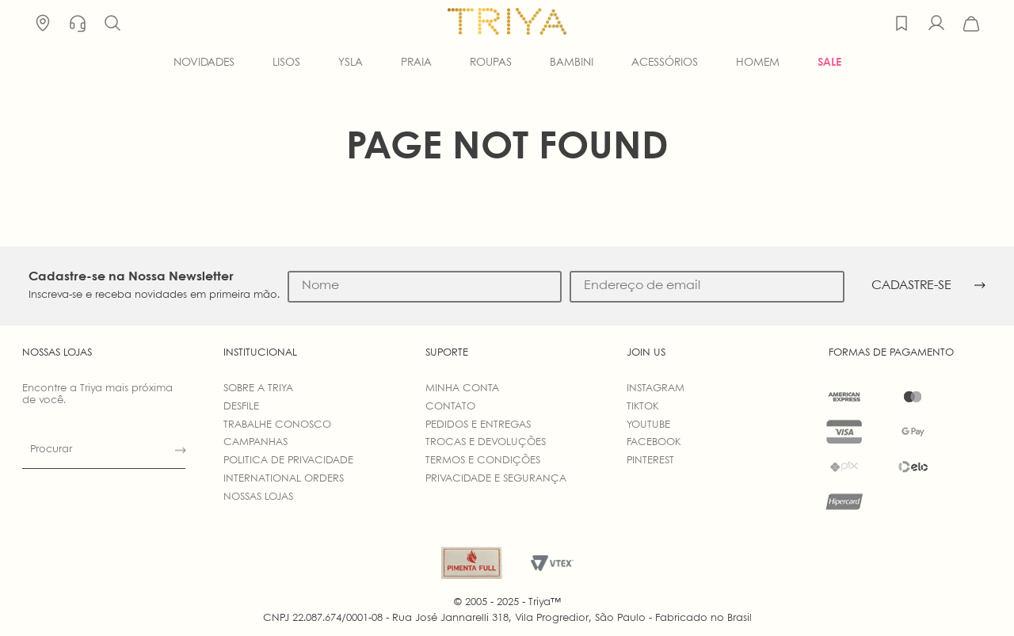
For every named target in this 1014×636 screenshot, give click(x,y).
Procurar (51, 449)
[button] (112, 24)
